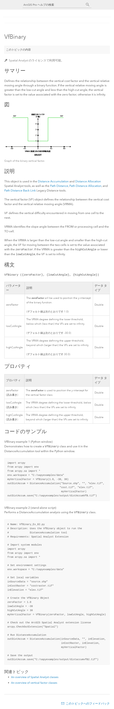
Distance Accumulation (53, 181)
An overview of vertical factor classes (34, 681)
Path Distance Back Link (20, 190)
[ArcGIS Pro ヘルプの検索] (54, 5)
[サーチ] (87, 4)
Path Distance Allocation (85, 186)
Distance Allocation (88, 181)
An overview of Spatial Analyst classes (34, 675)
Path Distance (59, 186)
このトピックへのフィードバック (88, 702)
